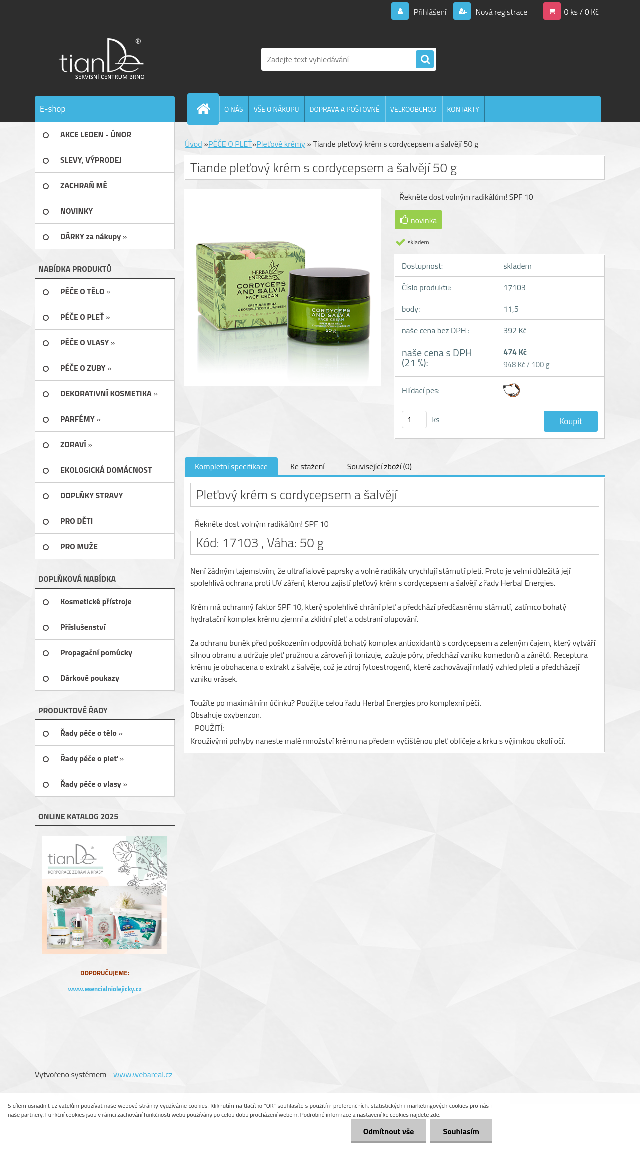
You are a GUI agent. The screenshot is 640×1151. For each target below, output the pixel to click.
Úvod (193, 144)
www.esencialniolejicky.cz (105, 989)
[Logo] (103, 59)
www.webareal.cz (143, 1074)
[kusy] (414, 419)
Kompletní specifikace (231, 466)
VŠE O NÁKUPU (277, 109)
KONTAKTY (464, 109)
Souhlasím (461, 1131)
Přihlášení (430, 12)
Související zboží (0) (380, 466)
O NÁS (234, 109)
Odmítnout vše (389, 1131)
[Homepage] (207, 108)
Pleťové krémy (280, 144)
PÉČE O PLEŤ (230, 144)
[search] (425, 59)
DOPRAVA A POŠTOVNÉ (345, 109)
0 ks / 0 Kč (581, 12)
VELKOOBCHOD (413, 109)
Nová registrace (501, 12)
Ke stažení (307, 466)
